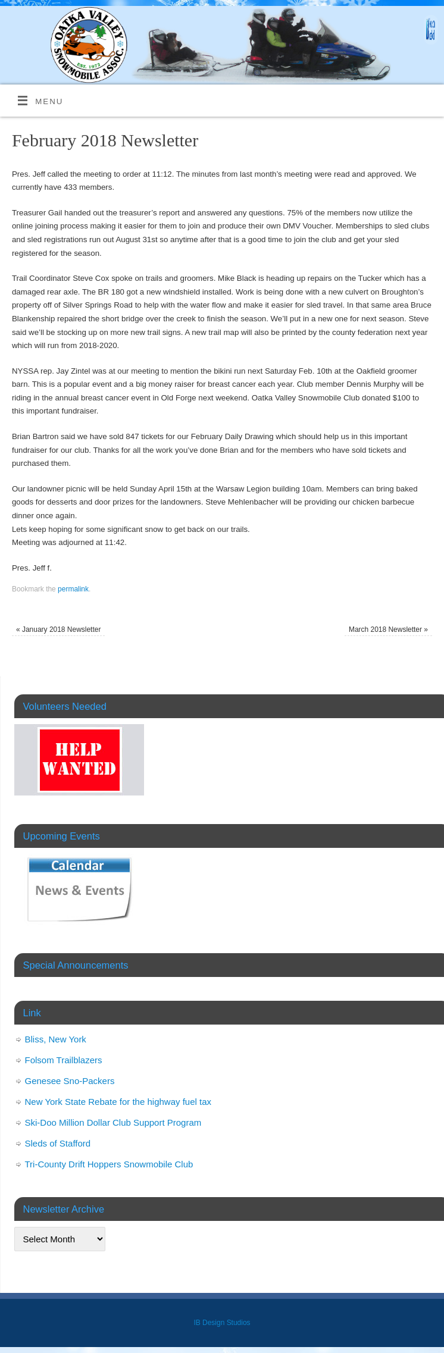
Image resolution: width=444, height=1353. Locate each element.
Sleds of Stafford (58, 1143)
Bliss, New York (55, 1039)
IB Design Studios (221, 1322)
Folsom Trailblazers (63, 1060)
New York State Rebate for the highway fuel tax (118, 1102)
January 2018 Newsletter (58, 629)
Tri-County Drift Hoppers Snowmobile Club (109, 1164)
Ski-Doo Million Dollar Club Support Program (113, 1122)
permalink (73, 589)
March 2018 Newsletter (388, 629)
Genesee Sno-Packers (70, 1081)
